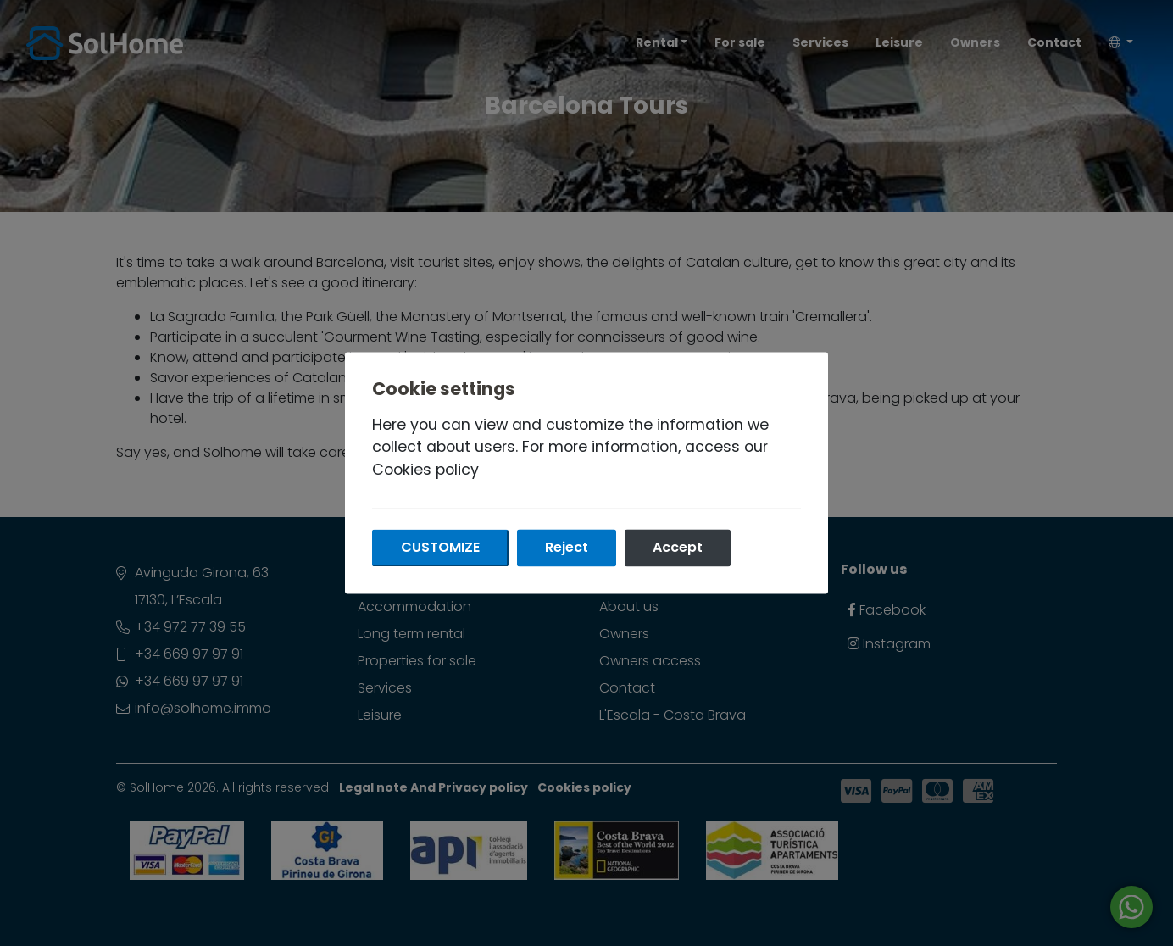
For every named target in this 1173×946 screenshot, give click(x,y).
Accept (678, 548)
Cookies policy (425, 469)
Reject (566, 548)
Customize (440, 548)
